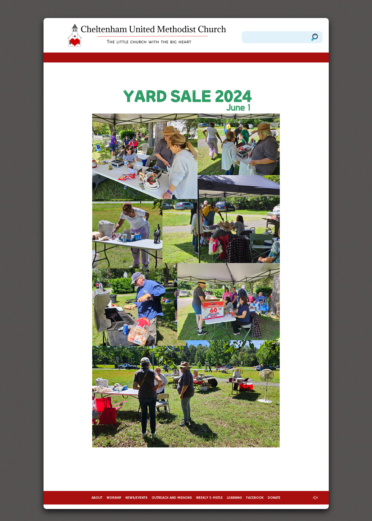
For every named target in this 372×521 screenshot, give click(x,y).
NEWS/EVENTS (136, 497)
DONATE (274, 497)
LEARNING (234, 497)
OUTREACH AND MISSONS (172, 497)
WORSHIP (114, 497)
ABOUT (97, 497)
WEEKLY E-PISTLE (209, 497)
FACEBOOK (255, 497)
